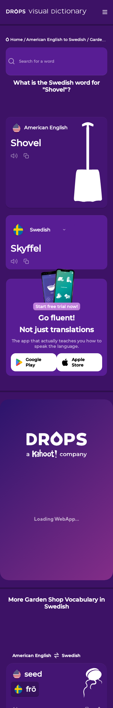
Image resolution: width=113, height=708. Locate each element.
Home (16, 40)
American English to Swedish (56, 40)
